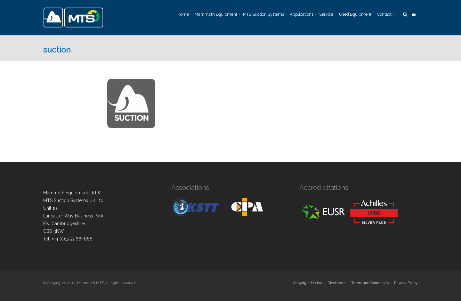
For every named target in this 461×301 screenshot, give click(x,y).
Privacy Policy (406, 283)
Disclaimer (337, 283)
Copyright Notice (307, 283)
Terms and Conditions (370, 283)
